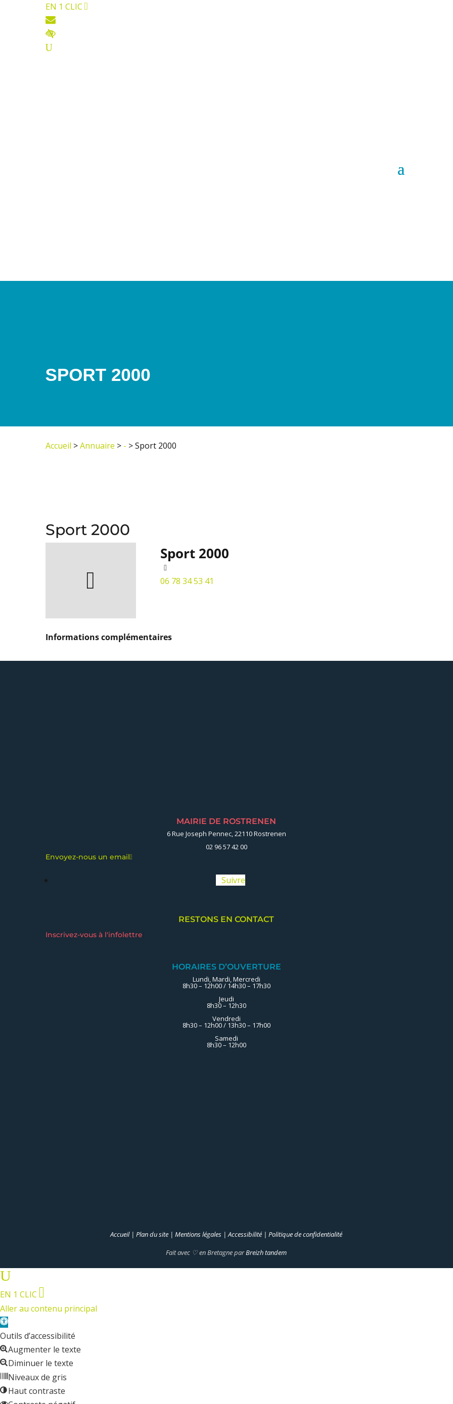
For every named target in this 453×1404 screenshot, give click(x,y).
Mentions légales (198, 1234)
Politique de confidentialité (305, 1234)
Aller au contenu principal (48, 1308)
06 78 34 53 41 (187, 581)
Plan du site (152, 1234)
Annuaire (97, 445)
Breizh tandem (266, 1252)
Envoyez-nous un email (89, 856)
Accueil (58, 445)
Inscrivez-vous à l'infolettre (95, 934)
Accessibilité (245, 1234)
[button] (4, 1322)
